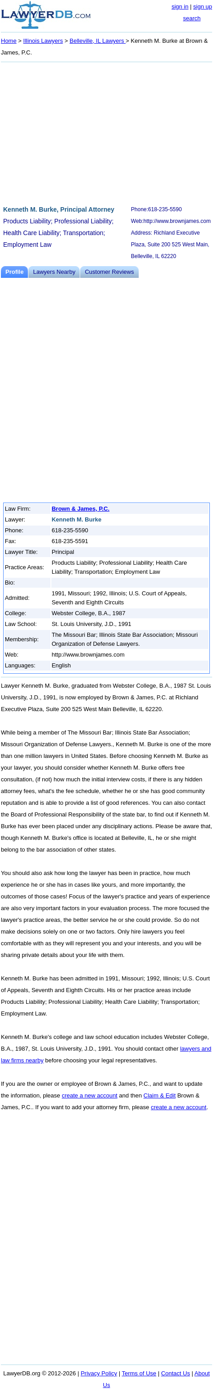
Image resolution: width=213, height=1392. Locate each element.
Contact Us (175, 1373)
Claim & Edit (160, 1095)
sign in (180, 6)
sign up (202, 6)
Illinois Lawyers (43, 40)
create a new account (90, 1095)
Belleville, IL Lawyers (98, 40)
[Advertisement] (106, 132)
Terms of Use (139, 1373)
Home (9, 40)
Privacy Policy (99, 1373)
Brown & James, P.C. (80, 508)
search (191, 18)
